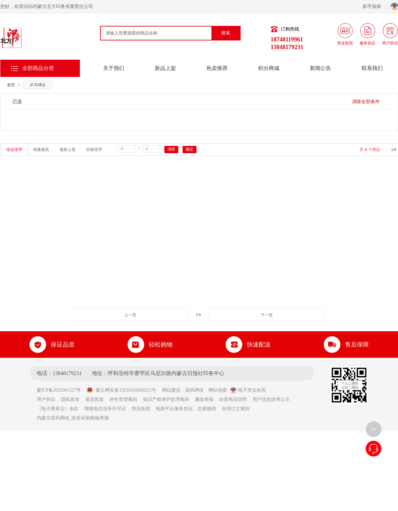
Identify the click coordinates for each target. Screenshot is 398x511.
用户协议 (46, 399)
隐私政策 (70, 399)
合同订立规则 (236, 408)
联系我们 (372, 68)
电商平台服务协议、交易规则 (186, 408)
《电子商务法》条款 (58, 408)
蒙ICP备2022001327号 (61, 390)
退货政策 (94, 399)
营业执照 (141, 408)
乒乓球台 (38, 85)
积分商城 (268, 68)
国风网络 (194, 390)
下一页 (267, 315)
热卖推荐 (217, 68)
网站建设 (171, 390)
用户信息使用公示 (271, 399)
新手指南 (374, 6)
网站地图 (217, 390)
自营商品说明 (233, 399)
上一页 (130, 315)
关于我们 (113, 68)
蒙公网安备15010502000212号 (121, 390)
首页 (11, 85)
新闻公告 (320, 68)
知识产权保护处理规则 (166, 399)
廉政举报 (204, 399)
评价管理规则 (123, 399)
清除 (171, 149)
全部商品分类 (38, 68)
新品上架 (165, 68)
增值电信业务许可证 (105, 408)
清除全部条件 (366, 101)
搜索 (225, 33)
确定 (190, 149)
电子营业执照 (248, 390)
